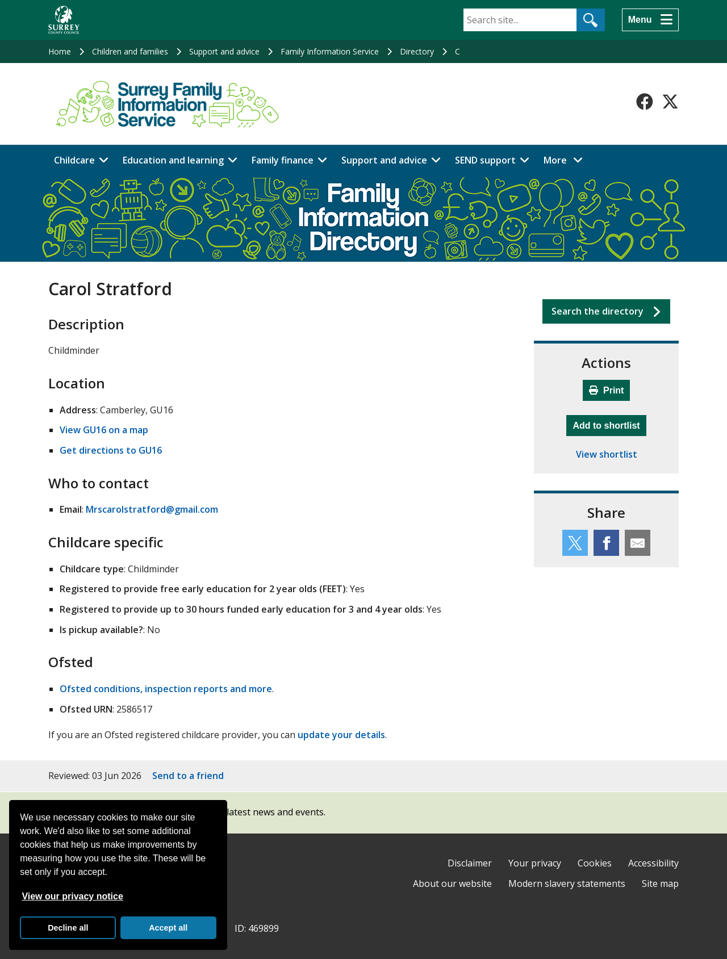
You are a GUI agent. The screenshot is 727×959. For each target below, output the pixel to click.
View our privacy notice (72, 896)
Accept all (168, 927)
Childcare (74, 160)
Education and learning (173, 160)
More (566, 159)
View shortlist (606, 454)
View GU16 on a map (104, 430)
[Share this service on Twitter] (575, 543)
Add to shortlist (609, 424)
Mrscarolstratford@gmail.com (152, 509)
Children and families (130, 51)
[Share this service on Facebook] (606, 543)
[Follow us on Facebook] (644, 101)
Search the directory (597, 311)
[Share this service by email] (637, 543)
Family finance (283, 160)
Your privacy (534, 863)
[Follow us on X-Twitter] (670, 101)
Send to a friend (188, 775)
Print (606, 390)
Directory (417, 51)
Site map (660, 883)
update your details (341, 734)
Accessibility (653, 863)
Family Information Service (330, 51)
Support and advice (224, 51)
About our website (452, 883)
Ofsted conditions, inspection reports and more (166, 688)
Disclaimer (470, 863)
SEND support (485, 160)
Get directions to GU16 (111, 450)
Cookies (595, 863)
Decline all (68, 927)
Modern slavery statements (566, 883)
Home (59, 51)
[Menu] (650, 20)
